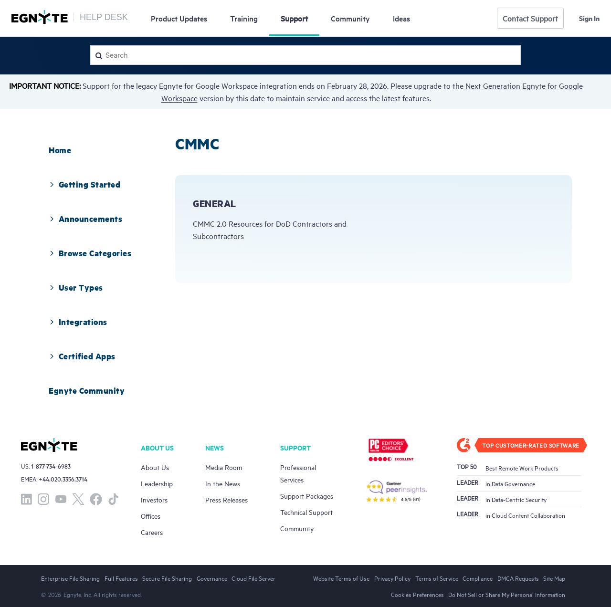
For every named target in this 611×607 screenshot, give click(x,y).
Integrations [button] (77, 321)
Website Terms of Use (341, 578)
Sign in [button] (589, 18)
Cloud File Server (253, 578)
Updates (179, 18)
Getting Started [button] (83, 184)
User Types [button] (75, 287)
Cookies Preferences (417, 594)
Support (294, 18)
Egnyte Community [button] (87, 390)
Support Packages (306, 495)
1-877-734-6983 (51, 466)
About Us (155, 466)
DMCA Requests (518, 578)
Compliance (478, 578)
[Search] (305, 55)
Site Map (554, 578)
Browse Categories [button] (89, 253)
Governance (212, 578)
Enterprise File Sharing (70, 578)
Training (244, 18)
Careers (152, 531)
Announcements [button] (84, 218)
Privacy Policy (392, 578)
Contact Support (530, 18)
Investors (154, 499)
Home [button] (60, 150)
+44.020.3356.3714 (63, 478)
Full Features (121, 578)
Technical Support (306, 511)
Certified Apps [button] (81, 356)
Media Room (223, 466)
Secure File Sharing (167, 578)
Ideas (401, 18)
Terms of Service (436, 578)
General (214, 203)
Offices (150, 515)
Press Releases (226, 499)
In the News (222, 483)
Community (350, 18)
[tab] (60, 150)
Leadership (157, 483)
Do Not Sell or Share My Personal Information (506, 594)
